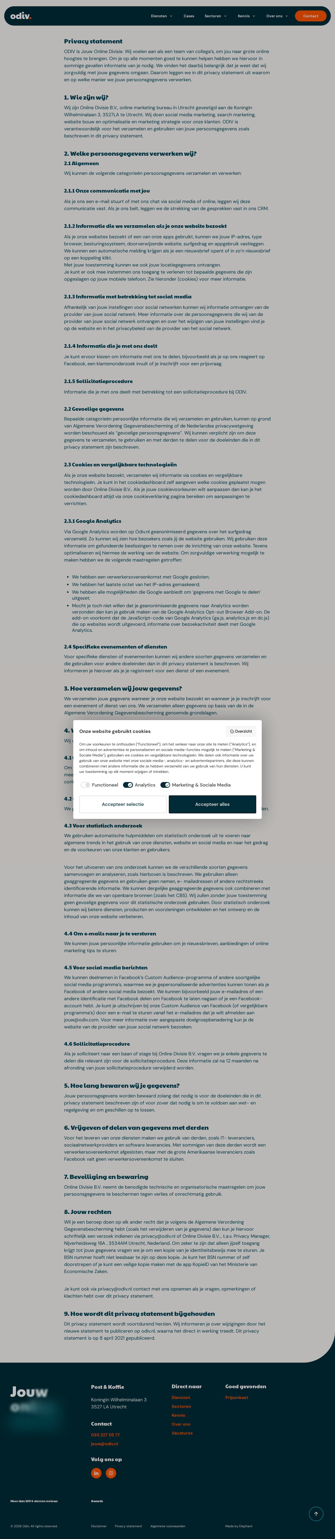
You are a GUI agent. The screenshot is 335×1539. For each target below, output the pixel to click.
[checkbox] (98, 785)
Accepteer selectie (123, 804)
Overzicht (241, 731)
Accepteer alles (212, 804)
